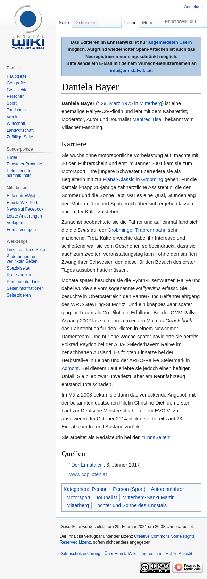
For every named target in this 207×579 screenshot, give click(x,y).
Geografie (16, 82)
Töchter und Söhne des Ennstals (130, 505)
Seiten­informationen (25, 288)
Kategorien (76, 489)
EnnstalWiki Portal (23, 202)
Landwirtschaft (20, 130)
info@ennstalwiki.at (131, 70)
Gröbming (152, 179)
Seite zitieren (19, 295)
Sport (12, 103)
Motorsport (78, 497)
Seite (64, 22)
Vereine (14, 116)
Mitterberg (151, 103)
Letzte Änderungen (24, 216)
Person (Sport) (129, 489)
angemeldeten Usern (170, 42)
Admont (70, 368)
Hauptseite (16, 76)
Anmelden (193, 6)
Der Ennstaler (86, 465)
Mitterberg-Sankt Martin (148, 497)
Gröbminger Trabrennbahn (137, 230)
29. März (111, 103)
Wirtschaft (16, 123)
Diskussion (86, 22)
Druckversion (19, 274)
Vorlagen (15, 222)
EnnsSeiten (156, 437)
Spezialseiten (19, 268)
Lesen (130, 22)
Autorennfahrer (167, 489)
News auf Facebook (25, 209)
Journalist (106, 497)
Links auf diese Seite (26, 249)
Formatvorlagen (21, 229)
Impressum (151, 553)
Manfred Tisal (147, 119)
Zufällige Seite (20, 137)
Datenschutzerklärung (80, 553)
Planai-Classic (118, 179)
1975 (127, 103)
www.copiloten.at (88, 474)
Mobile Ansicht (178, 553)
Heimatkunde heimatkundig (19, 173)
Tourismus (16, 110)
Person (100, 489)
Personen (15, 96)
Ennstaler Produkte (24, 164)
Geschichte (17, 89)
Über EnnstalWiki (120, 553)
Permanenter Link (23, 281)
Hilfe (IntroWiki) (21, 195)
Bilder (12, 157)
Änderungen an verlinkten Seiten (22, 259)
